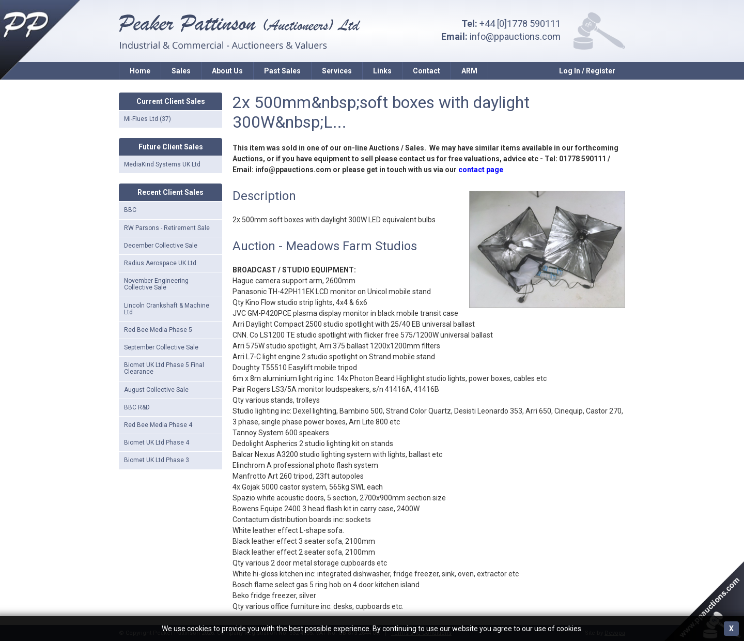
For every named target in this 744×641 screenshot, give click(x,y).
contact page (480, 169)
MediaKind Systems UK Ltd (162, 164)
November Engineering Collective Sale (156, 284)
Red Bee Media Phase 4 (158, 425)
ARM (469, 71)
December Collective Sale (160, 245)
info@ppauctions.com (515, 36)
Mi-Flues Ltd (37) (147, 119)
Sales (181, 71)
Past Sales (282, 71)
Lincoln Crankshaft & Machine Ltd (166, 309)
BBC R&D (137, 407)
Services (337, 71)
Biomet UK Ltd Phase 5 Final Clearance (164, 368)
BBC (130, 209)
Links (382, 71)
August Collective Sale (156, 389)
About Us (227, 71)
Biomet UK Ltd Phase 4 (156, 442)
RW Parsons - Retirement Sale (167, 228)
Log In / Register (587, 71)
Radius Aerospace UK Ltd (160, 263)
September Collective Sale (161, 347)
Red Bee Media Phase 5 (158, 329)
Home (140, 71)
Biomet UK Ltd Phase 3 (156, 460)
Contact (426, 71)
